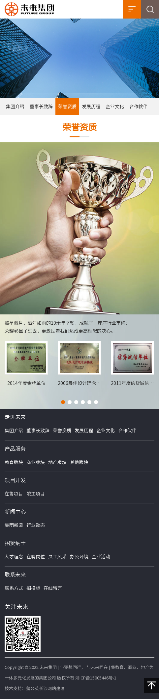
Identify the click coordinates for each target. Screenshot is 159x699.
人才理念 (14, 556)
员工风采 (57, 556)
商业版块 (35, 462)
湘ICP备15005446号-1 (95, 678)
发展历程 (91, 106)
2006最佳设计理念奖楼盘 (79, 383)
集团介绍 (15, 106)
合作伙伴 (138, 106)
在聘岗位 (35, 556)
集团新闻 (14, 525)
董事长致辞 (41, 106)
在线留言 (53, 588)
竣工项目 (35, 493)
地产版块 (57, 462)
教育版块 (14, 462)
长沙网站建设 (52, 688)
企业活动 (101, 556)
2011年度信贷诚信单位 (132, 383)
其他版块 (79, 462)
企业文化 (115, 106)
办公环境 (79, 556)
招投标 (33, 588)
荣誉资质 (67, 106)
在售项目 (14, 493)
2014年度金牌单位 (26, 383)
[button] (63, 402)
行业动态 (35, 525)
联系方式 (14, 588)
